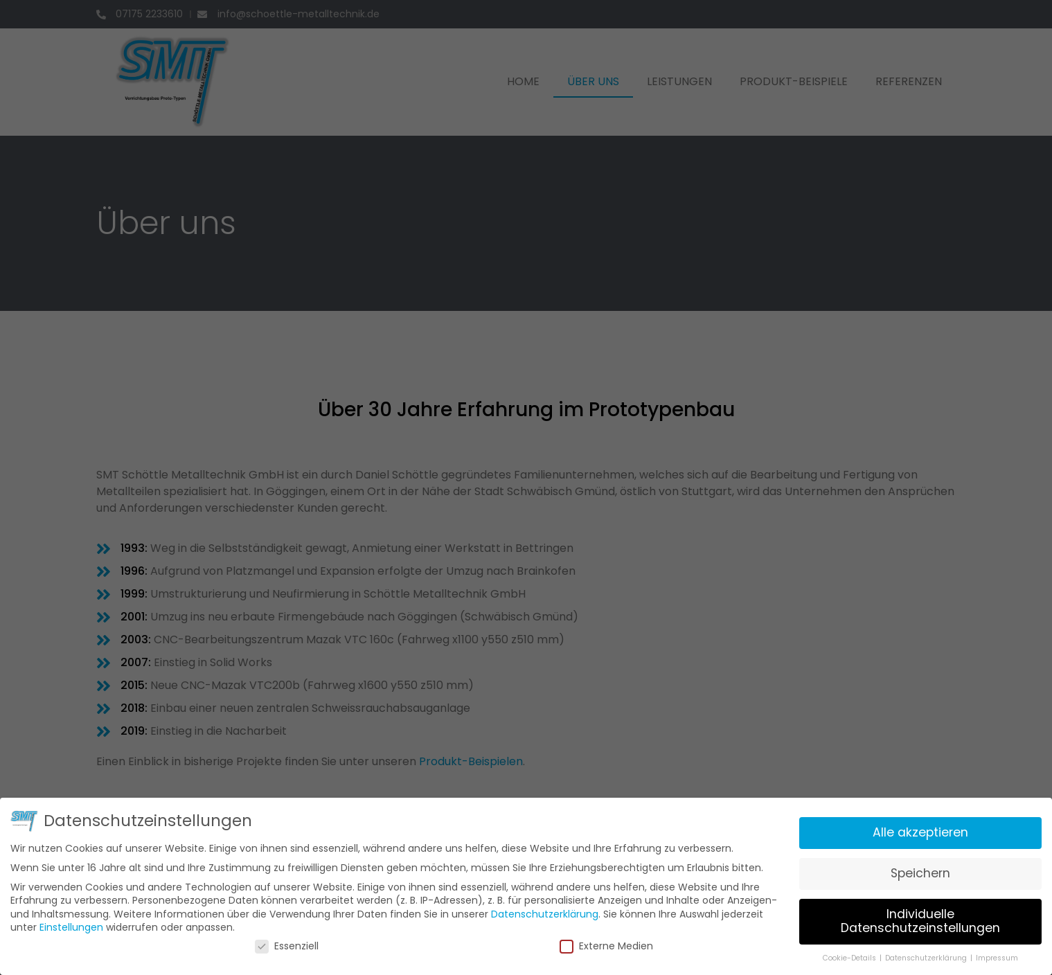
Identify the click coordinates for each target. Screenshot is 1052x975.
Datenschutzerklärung (544, 909)
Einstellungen (88, 922)
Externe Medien (604, 941)
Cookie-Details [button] (838, 952)
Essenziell (295, 941)
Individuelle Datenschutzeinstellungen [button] (905, 916)
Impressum (979, 952)
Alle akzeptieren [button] (906, 831)
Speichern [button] (906, 871)
